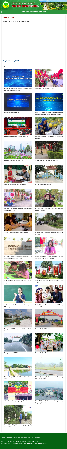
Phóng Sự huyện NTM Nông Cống (43, 353)
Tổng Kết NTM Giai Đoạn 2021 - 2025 (44, 88)
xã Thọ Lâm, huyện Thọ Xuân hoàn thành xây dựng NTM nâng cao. (18, 305)
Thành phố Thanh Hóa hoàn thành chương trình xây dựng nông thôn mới (49, 402)
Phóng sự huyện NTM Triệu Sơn (43, 328)
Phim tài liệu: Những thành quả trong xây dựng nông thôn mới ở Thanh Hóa (49, 378)
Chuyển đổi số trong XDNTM (11, 112)
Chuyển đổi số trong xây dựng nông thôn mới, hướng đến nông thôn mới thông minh (18, 89)
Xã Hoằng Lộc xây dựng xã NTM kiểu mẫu (15, 184)
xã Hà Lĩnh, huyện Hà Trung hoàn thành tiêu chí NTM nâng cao (18, 281)
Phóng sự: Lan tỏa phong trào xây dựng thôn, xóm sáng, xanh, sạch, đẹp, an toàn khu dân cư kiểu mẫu (49, 113)
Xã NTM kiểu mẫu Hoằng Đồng (43, 184)
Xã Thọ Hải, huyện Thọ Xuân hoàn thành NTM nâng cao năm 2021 (49, 305)
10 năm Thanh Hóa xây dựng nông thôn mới (15, 401)
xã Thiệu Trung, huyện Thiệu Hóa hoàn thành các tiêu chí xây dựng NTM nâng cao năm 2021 (49, 257)
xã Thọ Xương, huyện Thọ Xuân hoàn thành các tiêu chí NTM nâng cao (49, 281)
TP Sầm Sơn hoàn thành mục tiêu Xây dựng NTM (16, 232)
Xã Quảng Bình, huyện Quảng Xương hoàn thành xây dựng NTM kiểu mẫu (49, 209)
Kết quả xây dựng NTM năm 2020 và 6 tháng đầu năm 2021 (18, 378)
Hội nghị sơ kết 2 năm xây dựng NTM (13, 160)
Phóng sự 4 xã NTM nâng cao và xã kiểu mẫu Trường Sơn (18, 330)
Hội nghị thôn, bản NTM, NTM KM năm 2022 (46, 160)
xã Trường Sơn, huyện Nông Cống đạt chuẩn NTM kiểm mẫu (49, 233)
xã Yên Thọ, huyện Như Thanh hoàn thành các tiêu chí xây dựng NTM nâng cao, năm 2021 (18, 257)
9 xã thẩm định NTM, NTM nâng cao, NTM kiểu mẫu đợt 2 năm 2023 (49, 137)
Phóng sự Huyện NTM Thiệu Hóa (12, 353)
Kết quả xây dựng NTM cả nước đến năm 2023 (16, 136)
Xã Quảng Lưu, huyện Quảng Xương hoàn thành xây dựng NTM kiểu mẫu (18, 209)
